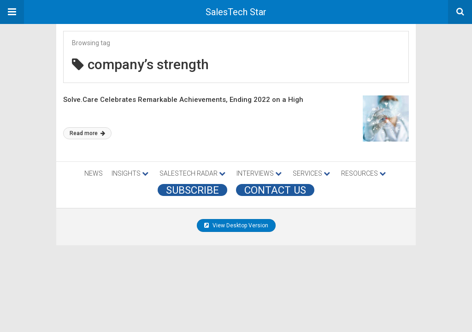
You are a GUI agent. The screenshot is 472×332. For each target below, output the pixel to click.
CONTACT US (275, 190)
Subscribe (192, 190)
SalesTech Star (236, 12)
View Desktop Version (236, 225)
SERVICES (311, 173)
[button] (12, 12)
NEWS (93, 173)
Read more (87, 133)
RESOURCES (363, 173)
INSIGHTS (130, 173)
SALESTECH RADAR (192, 173)
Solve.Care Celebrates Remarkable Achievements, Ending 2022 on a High (183, 99)
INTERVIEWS (259, 173)
